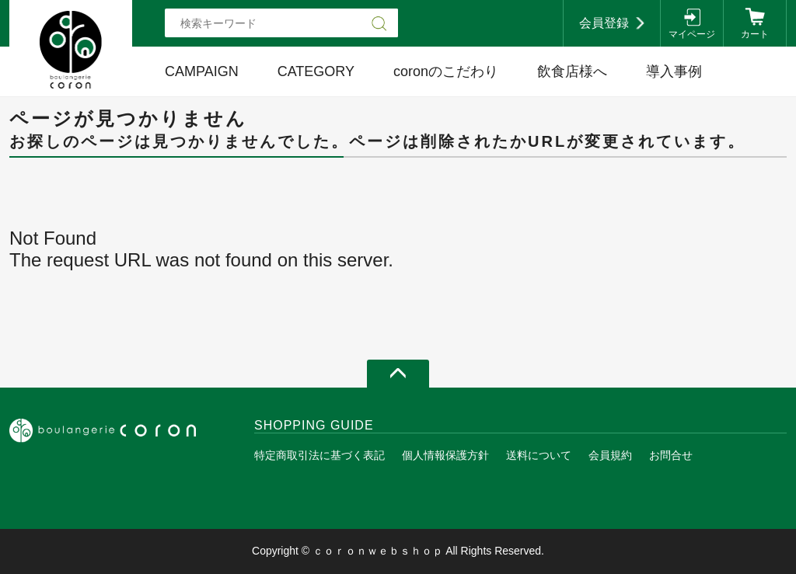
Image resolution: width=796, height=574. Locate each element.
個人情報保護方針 (445, 455)
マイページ (692, 34)
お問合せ (671, 455)
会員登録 (604, 23)
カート (755, 34)
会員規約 (610, 455)
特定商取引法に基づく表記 (319, 455)
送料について (538, 455)
